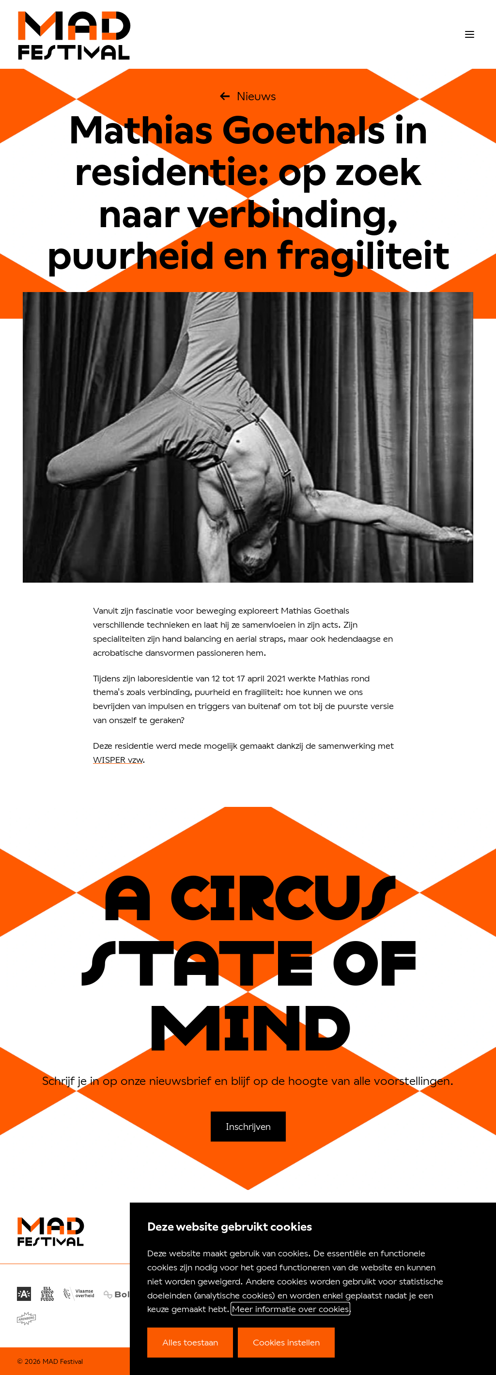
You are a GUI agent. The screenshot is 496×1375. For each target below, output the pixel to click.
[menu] (469, 34)
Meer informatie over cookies (290, 1308)
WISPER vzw (117, 759)
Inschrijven (248, 1126)
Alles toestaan (190, 1342)
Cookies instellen (286, 1342)
